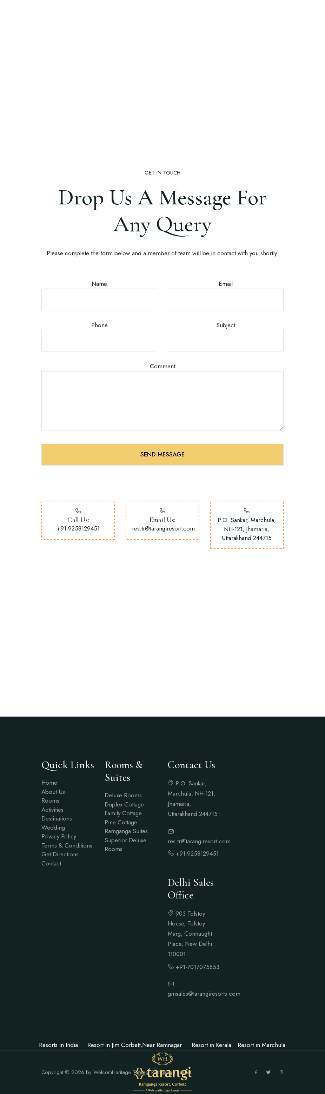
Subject (225, 325)
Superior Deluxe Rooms (125, 845)
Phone (99, 325)
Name (99, 283)
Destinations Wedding (56, 823)
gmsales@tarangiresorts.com (194, 989)
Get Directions (60, 854)
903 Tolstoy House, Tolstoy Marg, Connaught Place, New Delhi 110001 (190, 933)
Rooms (50, 800)
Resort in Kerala (211, 1045)
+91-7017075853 (193, 967)
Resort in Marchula (261, 1045)
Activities (52, 809)
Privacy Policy (58, 836)
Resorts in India (58, 1045)
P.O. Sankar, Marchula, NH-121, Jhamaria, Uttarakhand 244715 (193, 798)
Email (226, 283)
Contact (51, 863)
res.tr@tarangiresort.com (163, 528)
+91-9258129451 (78, 528)
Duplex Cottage (124, 804)
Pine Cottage (121, 822)
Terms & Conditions (66, 845)
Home (49, 782)
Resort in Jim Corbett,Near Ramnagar (134, 1045)
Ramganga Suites (126, 831)
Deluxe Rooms (123, 795)
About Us (53, 791)
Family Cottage (123, 813)
